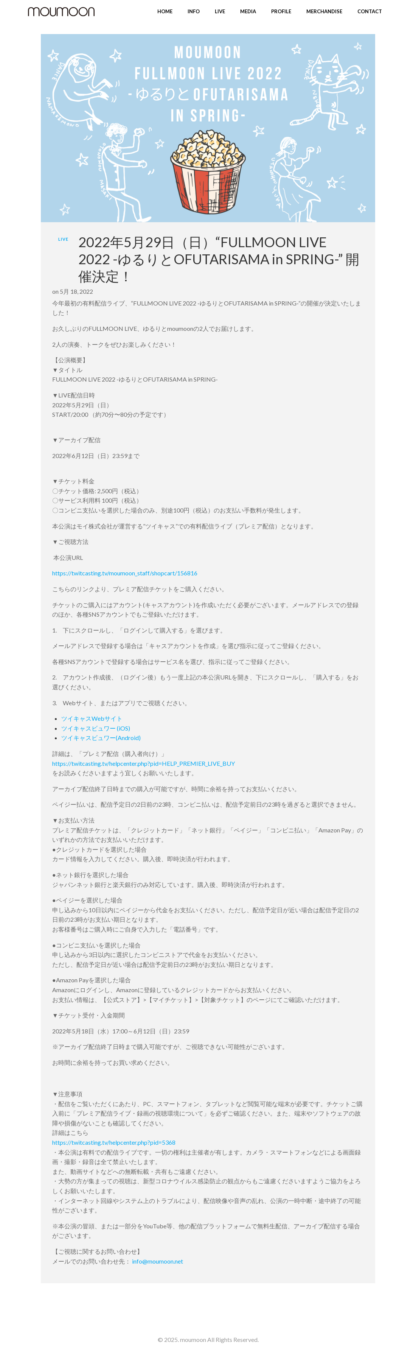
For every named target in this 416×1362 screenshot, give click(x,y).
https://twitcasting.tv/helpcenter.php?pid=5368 (113, 1142)
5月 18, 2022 (76, 291)
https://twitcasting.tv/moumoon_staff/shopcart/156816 (124, 573)
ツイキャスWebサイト (92, 718)
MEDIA (248, 11)
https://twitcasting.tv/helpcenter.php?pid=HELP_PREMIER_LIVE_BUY (143, 763)
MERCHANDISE (324, 11)
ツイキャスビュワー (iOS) (95, 728)
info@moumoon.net (157, 1261)
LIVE (220, 11)
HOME (164, 11)
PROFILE (281, 11)
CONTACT (369, 11)
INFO (194, 11)
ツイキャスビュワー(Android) (101, 737)
